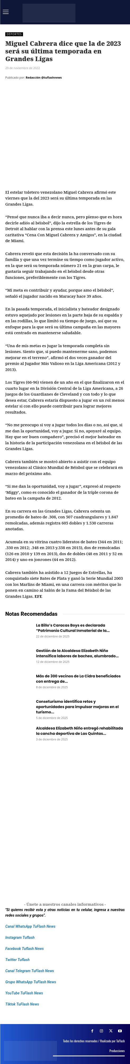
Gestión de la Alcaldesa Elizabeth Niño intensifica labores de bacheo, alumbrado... (77, 653)
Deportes (14, 34)
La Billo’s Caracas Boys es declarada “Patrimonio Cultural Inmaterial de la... (73, 628)
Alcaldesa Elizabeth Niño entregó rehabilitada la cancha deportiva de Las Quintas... (79, 731)
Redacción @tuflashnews (44, 77)
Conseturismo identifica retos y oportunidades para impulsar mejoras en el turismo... (77, 707)
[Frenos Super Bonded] (65, 824)
